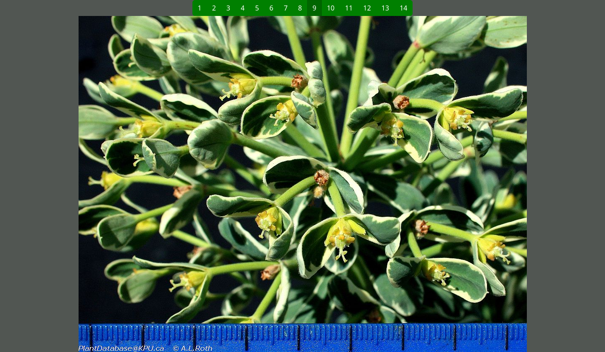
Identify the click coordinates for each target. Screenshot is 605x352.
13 (385, 8)
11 (348, 8)
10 (330, 8)
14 (403, 8)
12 (367, 8)
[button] (166, 184)
